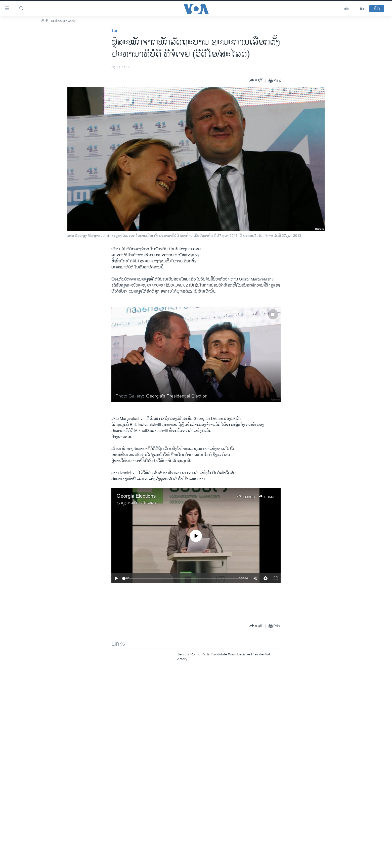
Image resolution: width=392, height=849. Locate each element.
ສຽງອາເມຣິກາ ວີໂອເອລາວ (139, 503)
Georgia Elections (136, 496)
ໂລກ (114, 31)
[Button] (256, 80)
